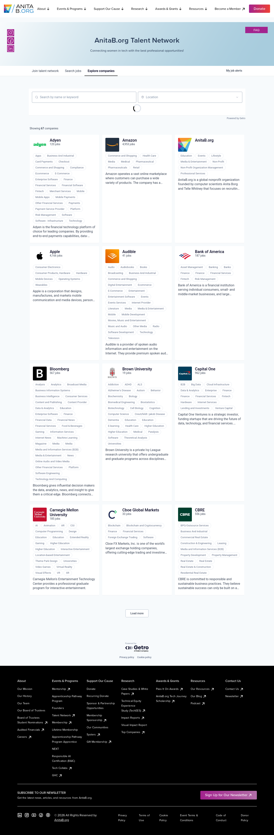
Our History (24, 696)
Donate (91, 689)
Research (139, 9)
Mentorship (61, 689)
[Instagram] (10, 32)
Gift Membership (99, 742)
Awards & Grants (168, 9)
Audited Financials (31, 730)
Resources (198, 9)
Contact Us (234, 689)
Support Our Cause (109, 9)
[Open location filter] (237, 97)
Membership (62, 722)
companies (101, 71)
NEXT (55, 749)
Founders (58, 708)
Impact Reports (133, 718)
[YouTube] (34, 815)
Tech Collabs (62, 768)
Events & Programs (72, 9)
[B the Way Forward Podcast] (48, 815)
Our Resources (203, 689)
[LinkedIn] (10, 48)
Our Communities (97, 727)
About (43, 9)
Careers (24, 737)
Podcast (198, 703)
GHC (57, 775)
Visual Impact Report (134, 725)
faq (256, 30)
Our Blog (199, 696)
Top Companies (133, 732)
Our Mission (25, 689)
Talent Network (63, 715)
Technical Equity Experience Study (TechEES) (133, 706)
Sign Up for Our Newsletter (228, 794)
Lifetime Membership (65, 730)
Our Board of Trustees (31, 710)
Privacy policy (126, 657)
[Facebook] (10, 40)
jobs (73, 71)
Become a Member (230, 9)
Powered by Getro (236, 118)
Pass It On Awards (170, 689)
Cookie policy (144, 657)
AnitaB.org (61, 820)
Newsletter (234, 696)
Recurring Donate (98, 696)
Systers (94, 734)
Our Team (23, 703)
